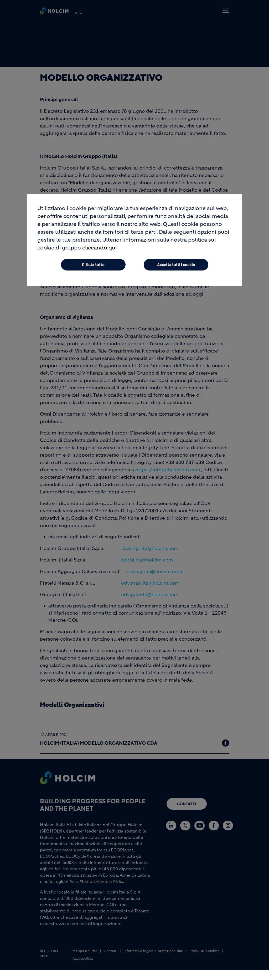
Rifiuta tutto (93, 266)
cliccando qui (99, 249)
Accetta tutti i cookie (176, 266)
